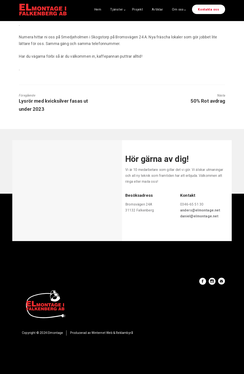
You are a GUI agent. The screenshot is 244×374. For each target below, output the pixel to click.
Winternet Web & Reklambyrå (112, 333)
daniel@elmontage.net (199, 216)
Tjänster (116, 9)
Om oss (177, 9)
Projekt (137, 9)
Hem (97, 9)
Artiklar (157, 9)
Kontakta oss (208, 9)
